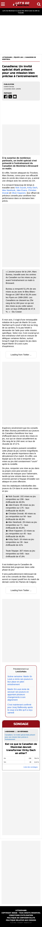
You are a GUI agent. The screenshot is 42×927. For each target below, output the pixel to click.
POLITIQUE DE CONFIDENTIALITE (21, 918)
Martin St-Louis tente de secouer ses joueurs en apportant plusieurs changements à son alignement (18, 694)
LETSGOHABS (7, 57)
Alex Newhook (8, 190)
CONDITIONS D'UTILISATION (21, 915)
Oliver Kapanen (19, 193)
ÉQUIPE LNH (18, 57)
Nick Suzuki (20, 187)
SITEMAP (20, 922)
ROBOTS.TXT (28, 922)
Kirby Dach (32, 187)
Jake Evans (21, 190)
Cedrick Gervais (9, 86)
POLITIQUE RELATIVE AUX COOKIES (21, 920)
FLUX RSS (13, 922)
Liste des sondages (31, 767)
